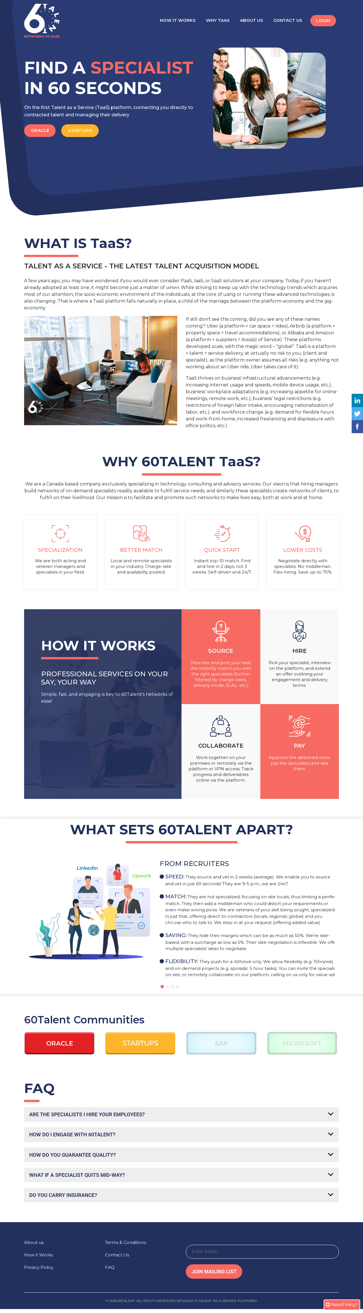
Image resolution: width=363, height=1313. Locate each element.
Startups (85, 130)
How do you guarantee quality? (77, 1156)
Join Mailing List (214, 1275)
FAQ (110, 1271)
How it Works (178, 20)
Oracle (42, 130)
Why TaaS (218, 20)
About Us (251, 20)
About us (34, 1246)
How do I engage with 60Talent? (76, 1135)
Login (323, 20)
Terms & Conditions (125, 1246)
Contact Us (287, 20)
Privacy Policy (38, 1271)
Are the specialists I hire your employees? (93, 1114)
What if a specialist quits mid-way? (82, 1177)
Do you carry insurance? (66, 1198)
